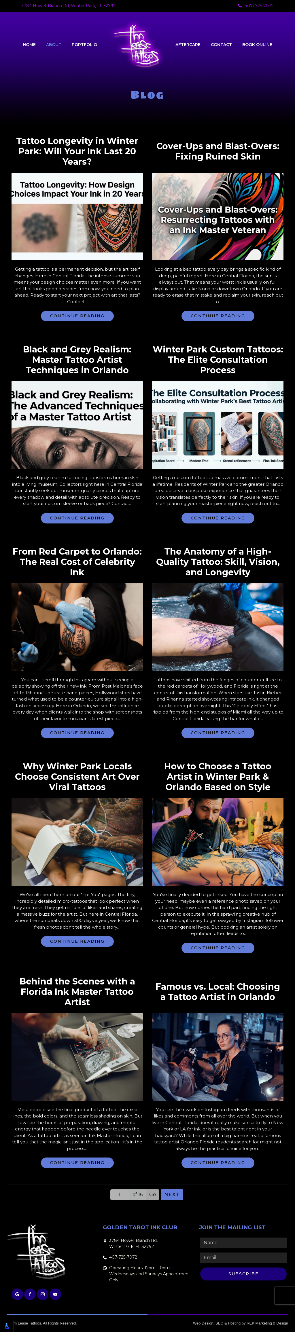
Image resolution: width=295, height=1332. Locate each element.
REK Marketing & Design (267, 1323)
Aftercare (188, 44)
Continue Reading (77, 315)
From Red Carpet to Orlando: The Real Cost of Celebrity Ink (77, 562)
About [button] (53, 44)
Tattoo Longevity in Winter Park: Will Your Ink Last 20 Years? (77, 151)
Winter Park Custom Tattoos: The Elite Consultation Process (218, 359)
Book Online (257, 44)
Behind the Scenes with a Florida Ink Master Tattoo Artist (77, 991)
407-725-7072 (123, 1257)
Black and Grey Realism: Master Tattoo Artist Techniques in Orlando (77, 359)
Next (172, 1194)
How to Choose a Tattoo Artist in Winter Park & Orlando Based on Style (217, 776)
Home (29, 44)
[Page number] (119, 1194)
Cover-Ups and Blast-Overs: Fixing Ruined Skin (217, 151)
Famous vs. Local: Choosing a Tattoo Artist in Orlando (218, 992)
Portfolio (84, 44)
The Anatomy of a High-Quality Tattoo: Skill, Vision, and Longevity (218, 562)
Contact (221, 44)
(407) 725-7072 (256, 5)
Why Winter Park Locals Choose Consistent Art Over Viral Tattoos (77, 776)
